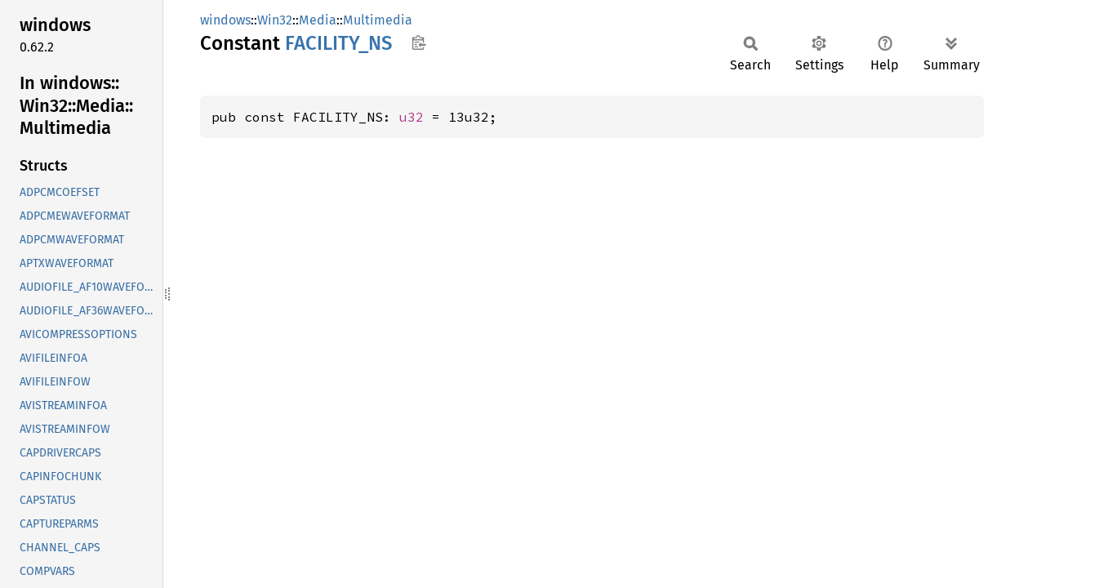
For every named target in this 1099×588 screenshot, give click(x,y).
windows (225, 20)
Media (317, 20)
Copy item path (418, 42)
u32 (411, 117)
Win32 (274, 20)
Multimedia (377, 20)
